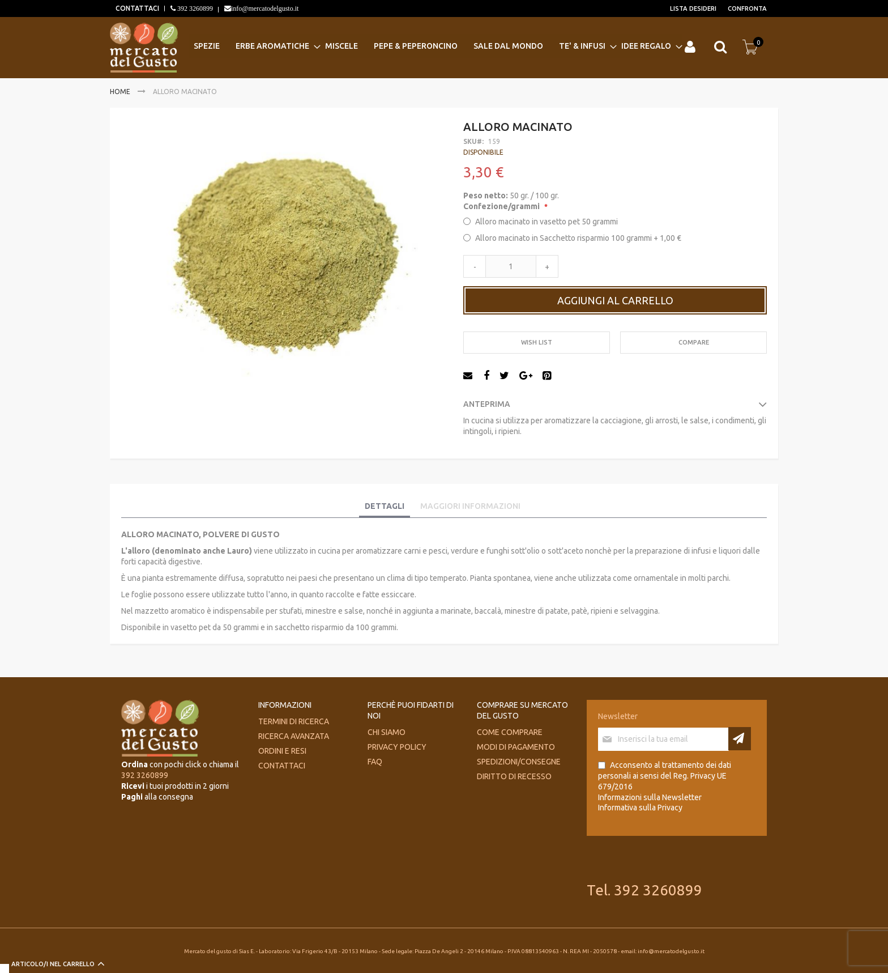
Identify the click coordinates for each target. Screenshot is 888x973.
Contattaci (281, 765)
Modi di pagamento (516, 746)
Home (120, 91)
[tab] (384, 506)
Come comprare (510, 732)
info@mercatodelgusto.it (264, 8)
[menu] (435, 46)
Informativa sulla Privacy (640, 807)
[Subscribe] (739, 738)
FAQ (375, 761)
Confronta (747, 8)
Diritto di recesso (514, 776)
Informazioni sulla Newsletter (650, 797)
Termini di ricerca (293, 721)
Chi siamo (386, 732)
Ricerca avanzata (293, 736)
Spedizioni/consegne (519, 761)
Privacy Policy (397, 746)
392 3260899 (194, 8)
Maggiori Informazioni (470, 506)
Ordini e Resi (282, 750)
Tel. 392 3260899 (644, 890)
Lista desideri (693, 8)
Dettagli (384, 506)
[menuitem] (210, 46)
